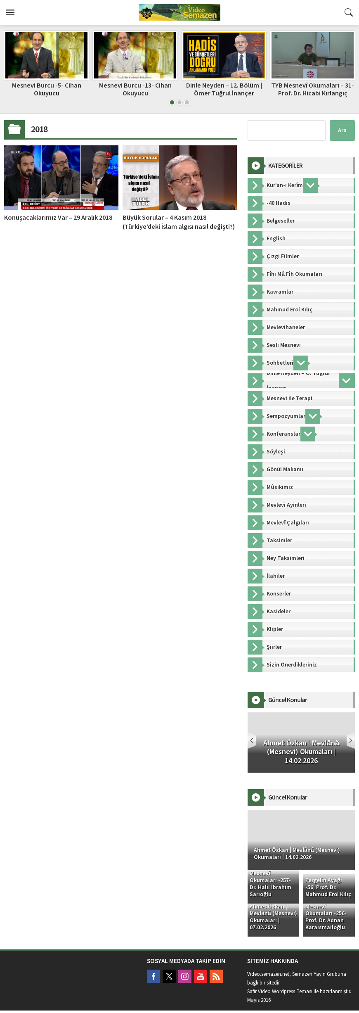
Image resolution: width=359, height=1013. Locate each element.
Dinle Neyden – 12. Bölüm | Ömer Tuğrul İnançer (224, 89)
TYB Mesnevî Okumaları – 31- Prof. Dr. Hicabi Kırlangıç (312, 89)
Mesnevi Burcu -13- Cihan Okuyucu (135, 89)
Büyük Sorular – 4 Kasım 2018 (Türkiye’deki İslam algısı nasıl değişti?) (179, 222)
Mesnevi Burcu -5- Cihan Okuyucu (46, 89)
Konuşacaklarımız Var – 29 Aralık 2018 (58, 217)
